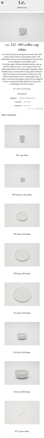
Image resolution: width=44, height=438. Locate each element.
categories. (18, 105)
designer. (13, 98)
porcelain (27, 101)
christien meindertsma (27, 98)
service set (27, 105)
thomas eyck (22, 7)
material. (18, 101)
